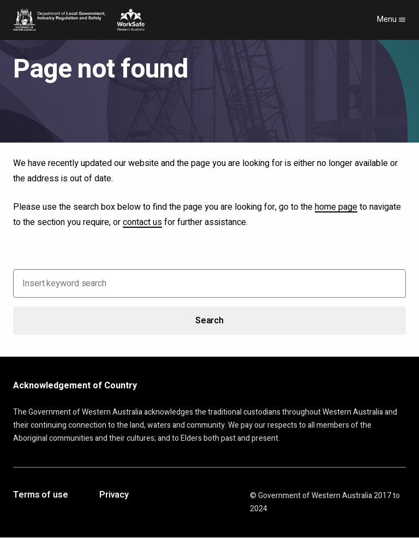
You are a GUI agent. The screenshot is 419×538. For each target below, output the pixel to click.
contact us (142, 222)
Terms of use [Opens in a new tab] (40, 495)
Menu (391, 19)
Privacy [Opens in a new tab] (114, 495)
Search (209, 320)
